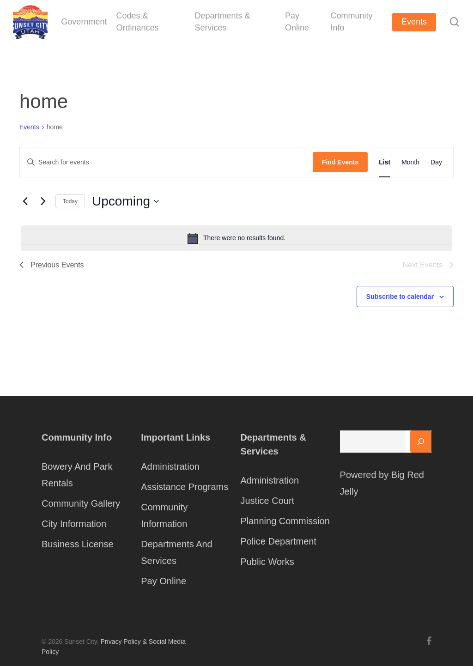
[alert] (236, 238)
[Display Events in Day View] (436, 162)
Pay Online (163, 581)
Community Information (164, 515)
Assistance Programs (184, 487)
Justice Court (267, 501)
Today (70, 201)
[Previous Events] (24, 201)
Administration (170, 466)
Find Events (340, 162)
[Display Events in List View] (384, 162)
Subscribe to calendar (400, 296)
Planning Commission (284, 521)
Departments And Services (176, 552)
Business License (78, 544)
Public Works (267, 562)
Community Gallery (81, 503)
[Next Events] (43, 201)
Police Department (278, 541)
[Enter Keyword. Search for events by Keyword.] (166, 162)
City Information (74, 524)
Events (29, 127)
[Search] (420, 441)
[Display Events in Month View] (410, 162)
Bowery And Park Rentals (77, 474)
